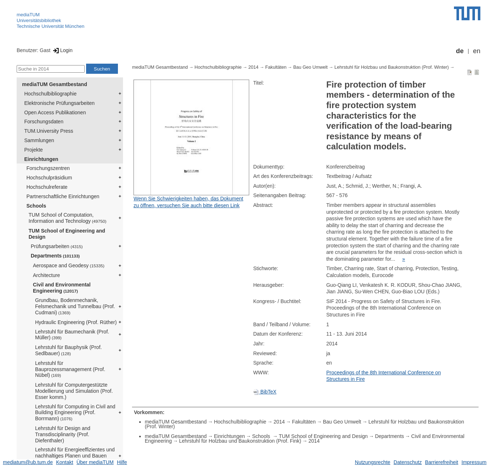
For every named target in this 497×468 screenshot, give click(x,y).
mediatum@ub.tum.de (28, 462)
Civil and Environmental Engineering (61, 288)
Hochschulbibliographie (50, 94)
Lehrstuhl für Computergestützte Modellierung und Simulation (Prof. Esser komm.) (74, 391)
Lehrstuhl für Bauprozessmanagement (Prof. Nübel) (70, 369)
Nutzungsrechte (372, 462)
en (476, 51)
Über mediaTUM (95, 462)
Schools (36, 206)
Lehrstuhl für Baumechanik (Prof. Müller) (72, 335)
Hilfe (122, 462)
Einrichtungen (41, 159)
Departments (55, 256)
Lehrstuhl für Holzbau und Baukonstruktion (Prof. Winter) (391, 67)
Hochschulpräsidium (49, 177)
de (460, 51)
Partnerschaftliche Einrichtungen (62, 196)
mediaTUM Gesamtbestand (54, 84)
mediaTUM (28, 14)
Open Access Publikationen (55, 112)
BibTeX (264, 392)
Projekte (33, 150)
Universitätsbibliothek (39, 20)
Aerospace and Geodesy (69, 265)
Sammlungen (39, 140)
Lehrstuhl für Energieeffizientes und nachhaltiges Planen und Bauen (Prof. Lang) (75, 456)
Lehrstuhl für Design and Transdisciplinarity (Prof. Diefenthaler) (62, 434)
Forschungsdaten (43, 121)
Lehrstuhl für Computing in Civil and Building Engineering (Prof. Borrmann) (75, 413)
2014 (253, 67)
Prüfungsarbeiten (57, 246)
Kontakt (64, 462)
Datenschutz (408, 462)
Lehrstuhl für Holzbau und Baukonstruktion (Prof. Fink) (240, 441)
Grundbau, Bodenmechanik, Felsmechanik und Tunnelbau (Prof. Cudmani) (75, 306)
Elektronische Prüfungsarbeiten (59, 103)
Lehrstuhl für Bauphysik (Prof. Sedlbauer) (68, 350)
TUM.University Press (48, 131)
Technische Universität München (50, 26)
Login (62, 50)
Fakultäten (275, 67)
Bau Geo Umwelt (310, 67)
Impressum (474, 462)
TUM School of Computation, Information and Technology (67, 218)
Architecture (46, 275)
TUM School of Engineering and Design (67, 234)
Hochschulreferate (47, 187)
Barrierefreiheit (441, 462)
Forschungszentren (48, 168)
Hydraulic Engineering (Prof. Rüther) (76, 322)
